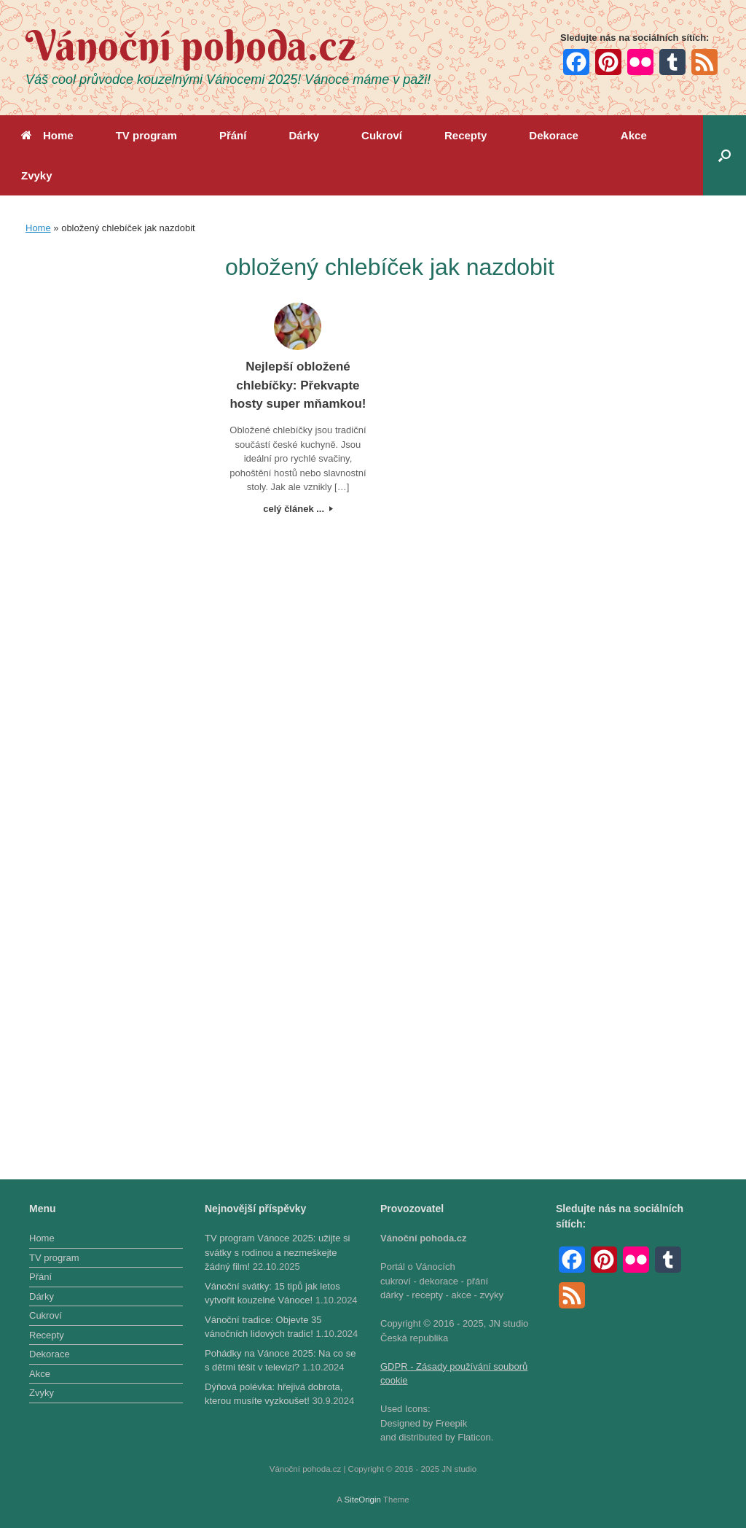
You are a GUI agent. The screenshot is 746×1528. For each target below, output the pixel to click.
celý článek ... (297, 508)
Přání (233, 135)
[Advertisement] (108, 468)
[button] (724, 155)
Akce (634, 135)
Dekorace (553, 135)
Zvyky (36, 175)
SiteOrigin (362, 1499)
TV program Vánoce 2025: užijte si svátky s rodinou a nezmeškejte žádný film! (277, 1252)
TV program (146, 135)
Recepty (465, 135)
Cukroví (381, 135)
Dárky (303, 135)
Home (47, 135)
